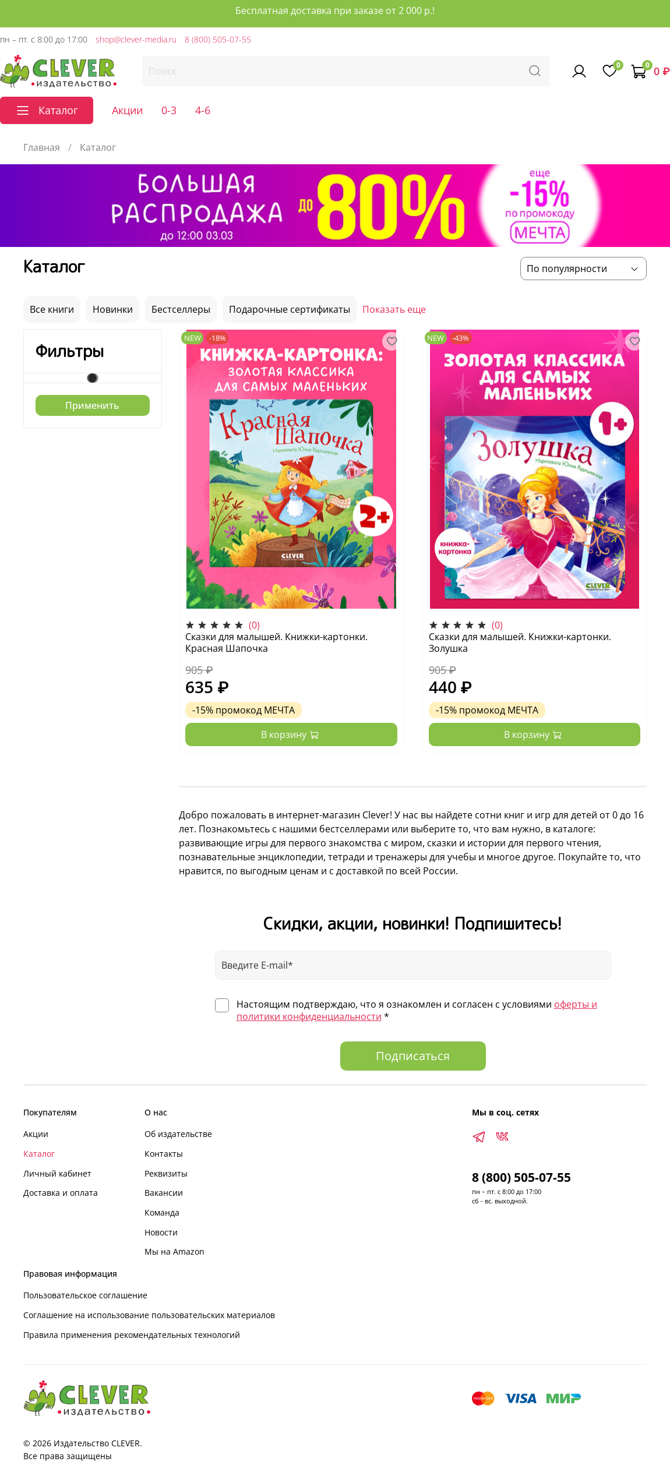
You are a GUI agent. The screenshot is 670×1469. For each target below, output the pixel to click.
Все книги (52, 309)
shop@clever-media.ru (136, 39)
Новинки (113, 309)
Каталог (39, 1153)
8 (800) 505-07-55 (218, 39)
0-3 (169, 110)
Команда (161, 1212)
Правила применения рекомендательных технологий (131, 1334)
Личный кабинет (57, 1173)
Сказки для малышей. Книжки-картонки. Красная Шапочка (276, 642)
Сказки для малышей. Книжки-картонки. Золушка (520, 642)
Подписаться (413, 1056)
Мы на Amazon (174, 1251)
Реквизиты (166, 1173)
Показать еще (394, 309)
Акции (127, 110)
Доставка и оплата (60, 1192)
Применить (92, 405)
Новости (161, 1232)
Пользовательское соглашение (85, 1295)
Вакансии (163, 1192)
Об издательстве (178, 1133)
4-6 (202, 110)
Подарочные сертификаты (289, 309)
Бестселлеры (180, 309)
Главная (41, 147)
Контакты (163, 1153)
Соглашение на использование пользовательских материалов (149, 1314)
